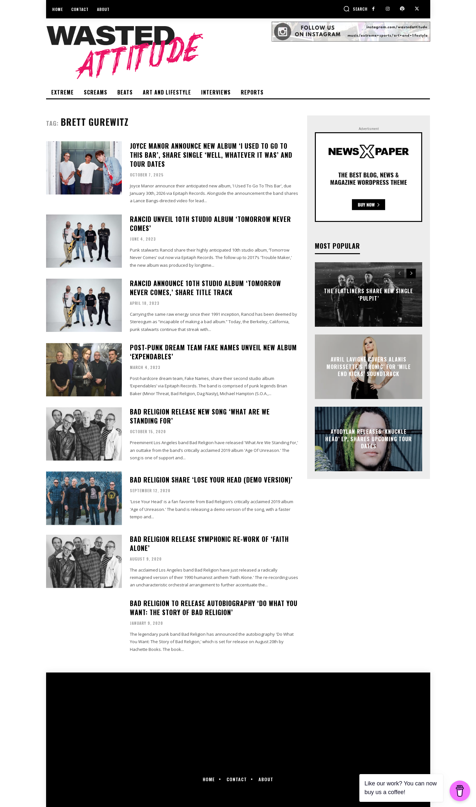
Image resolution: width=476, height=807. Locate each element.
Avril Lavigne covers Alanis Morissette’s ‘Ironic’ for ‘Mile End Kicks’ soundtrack (368, 367)
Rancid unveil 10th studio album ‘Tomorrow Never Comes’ (210, 223)
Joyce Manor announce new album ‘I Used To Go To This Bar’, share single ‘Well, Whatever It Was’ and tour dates (211, 155)
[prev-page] (399, 273)
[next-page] (411, 273)
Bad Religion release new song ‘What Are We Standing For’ (200, 416)
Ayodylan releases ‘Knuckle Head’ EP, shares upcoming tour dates (368, 439)
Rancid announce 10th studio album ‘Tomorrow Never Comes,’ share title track (205, 287)
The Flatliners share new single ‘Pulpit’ (368, 294)
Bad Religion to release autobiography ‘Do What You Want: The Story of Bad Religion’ (213, 607)
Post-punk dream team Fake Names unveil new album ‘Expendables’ (213, 352)
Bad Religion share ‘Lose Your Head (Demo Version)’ (211, 479)
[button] (355, 8)
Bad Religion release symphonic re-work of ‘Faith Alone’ (209, 543)
